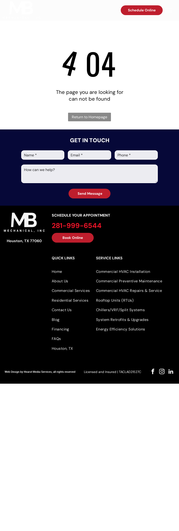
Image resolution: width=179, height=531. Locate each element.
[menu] (169, 10)
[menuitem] (72, 271)
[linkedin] (171, 372)
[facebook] (153, 372)
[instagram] (162, 372)
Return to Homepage (89, 117)
